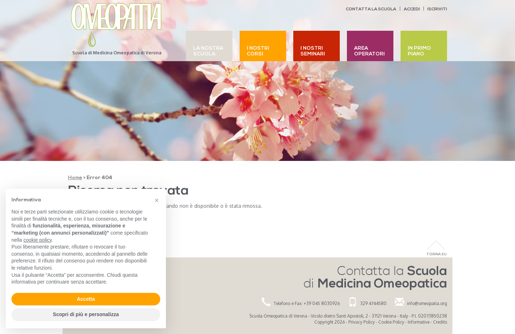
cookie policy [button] (37, 240)
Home (75, 178)
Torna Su (436, 254)
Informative (419, 322)
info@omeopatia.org (427, 303)
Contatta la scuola (371, 9)
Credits (440, 322)
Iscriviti (437, 9)
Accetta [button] (86, 299)
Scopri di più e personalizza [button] (86, 314)
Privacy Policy (361, 322)
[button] (156, 200)
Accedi (412, 9)
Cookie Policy (391, 322)
